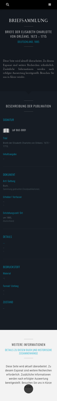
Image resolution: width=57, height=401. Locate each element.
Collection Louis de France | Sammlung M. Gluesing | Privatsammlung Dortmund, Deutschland (28, 4)
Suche (7, 4)
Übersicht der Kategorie (28, 388)
